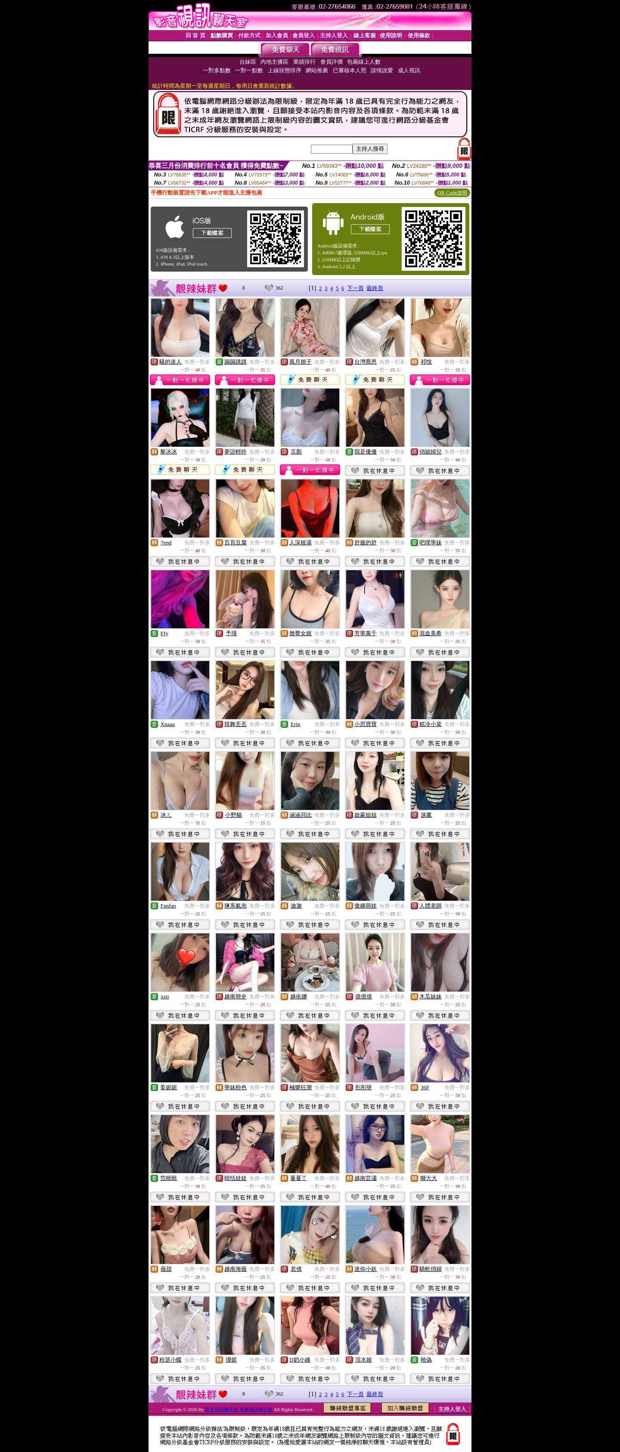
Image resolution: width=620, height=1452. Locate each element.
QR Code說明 (452, 193)
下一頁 (355, 288)
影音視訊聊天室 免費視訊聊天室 (239, 1409)
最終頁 (374, 288)
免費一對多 (197, 362)
